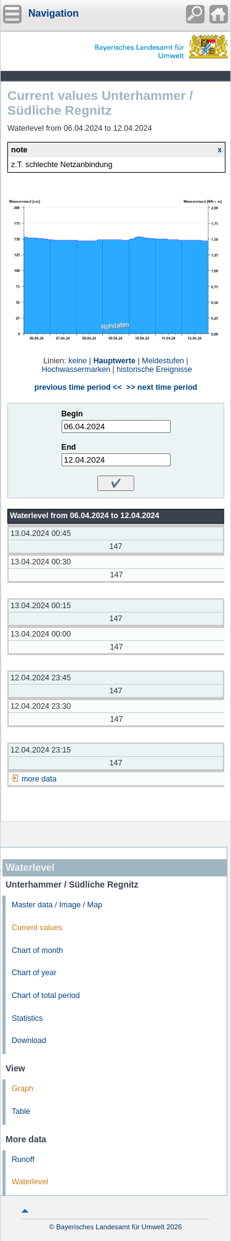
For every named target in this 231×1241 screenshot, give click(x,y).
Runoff (23, 1159)
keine (77, 361)
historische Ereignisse (154, 369)
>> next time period (161, 387)
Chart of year (34, 972)
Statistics (27, 1018)
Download (29, 1040)
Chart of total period (46, 995)
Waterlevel (30, 1181)
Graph (22, 1088)
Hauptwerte (114, 361)
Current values (37, 927)
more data (39, 779)
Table (21, 1111)
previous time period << (78, 387)
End (69, 447)
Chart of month (37, 950)
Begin (72, 414)
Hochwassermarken (76, 369)
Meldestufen (163, 361)
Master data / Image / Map (57, 905)
